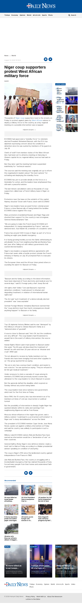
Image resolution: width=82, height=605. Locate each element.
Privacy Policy (30, 596)
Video (73, 584)
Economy (14, 15)
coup (22, 118)
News (6, 55)
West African (37, 120)
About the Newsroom (54, 596)
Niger (18, 118)
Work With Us (41, 596)
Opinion (22, 15)
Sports (44, 15)
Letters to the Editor (33, 599)
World (29, 15)
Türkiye (7, 15)
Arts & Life (36, 15)
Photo (50, 15)
